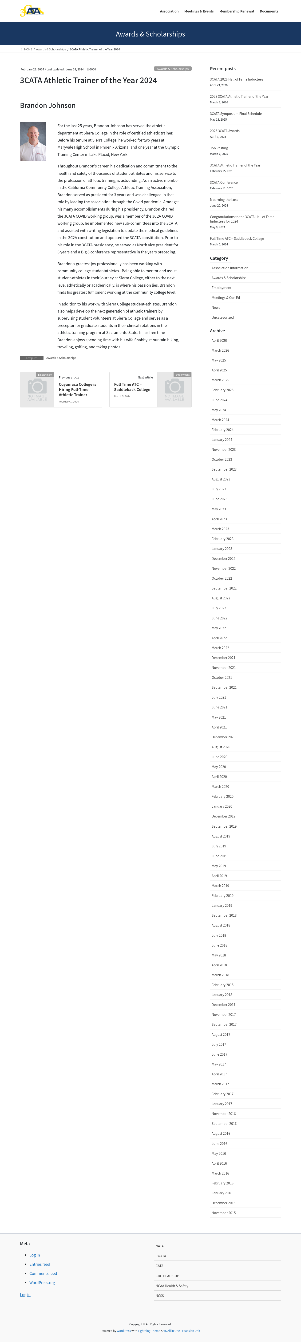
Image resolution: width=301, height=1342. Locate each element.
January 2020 (222, 806)
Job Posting (219, 148)
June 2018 (219, 945)
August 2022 (221, 598)
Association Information (230, 267)
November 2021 (224, 667)
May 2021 (219, 717)
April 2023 (219, 518)
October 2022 (222, 578)
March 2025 (220, 380)
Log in (34, 1255)
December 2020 (223, 737)
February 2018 (223, 984)
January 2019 (222, 905)
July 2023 (219, 489)
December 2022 (223, 558)
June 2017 (219, 1054)
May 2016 (219, 1153)
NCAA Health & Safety (172, 1285)
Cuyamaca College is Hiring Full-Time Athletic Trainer (77, 389)
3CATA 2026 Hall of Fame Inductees (236, 79)
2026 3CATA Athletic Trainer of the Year (239, 96)
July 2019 (219, 846)
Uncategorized (223, 317)
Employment (221, 287)
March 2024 (220, 419)
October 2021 (222, 677)
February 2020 (223, 796)
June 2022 (219, 618)
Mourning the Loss (224, 199)
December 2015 (223, 1202)
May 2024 (219, 409)
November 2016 (224, 1113)
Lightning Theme (149, 1331)
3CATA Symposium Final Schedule (236, 113)
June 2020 (219, 756)
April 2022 (219, 637)
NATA (160, 1246)
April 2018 (219, 965)
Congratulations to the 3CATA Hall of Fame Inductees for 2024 (242, 219)
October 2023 (222, 459)
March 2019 (220, 885)
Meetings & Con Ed (226, 297)
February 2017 (223, 1093)
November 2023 (224, 449)
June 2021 (219, 707)
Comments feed (43, 1273)
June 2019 (219, 856)
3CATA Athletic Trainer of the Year (235, 165)
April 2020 (219, 776)
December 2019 (223, 816)
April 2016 (219, 1163)
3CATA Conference (224, 182)
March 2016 (220, 1173)
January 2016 (222, 1193)
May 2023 (219, 509)
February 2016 (223, 1183)
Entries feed (39, 1264)
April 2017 (219, 1074)
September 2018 (224, 915)
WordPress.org (42, 1282)
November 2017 (224, 1014)
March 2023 (220, 528)
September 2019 (224, 826)
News (216, 307)
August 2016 (221, 1133)
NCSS (160, 1295)
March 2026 (220, 350)
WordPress (124, 1331)
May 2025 (219, 360)
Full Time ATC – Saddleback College (132, 386)
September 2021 (224, 687)
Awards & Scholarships (173, 68)
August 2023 (221, 479)
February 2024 (223, 429)
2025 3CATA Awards (225, 130)
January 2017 (222, 1103)
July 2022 (219, 608)
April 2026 (219, 340)
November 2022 (224, 568)
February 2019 (223, 895)
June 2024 (219, 400)
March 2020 (220, 786)
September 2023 (224, 469)
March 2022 (220, 647)
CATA (159, 1265)
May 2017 (219, 1064)
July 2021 (219, 697)
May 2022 (219, 628)
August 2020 (221, 746)
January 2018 (222, 994)
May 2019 (219, 865)
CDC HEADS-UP (167, 1275)
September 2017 (224, 1024)
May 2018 (219, 955)
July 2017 (219, 1044)
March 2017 (220, 1084)
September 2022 (224, 588)
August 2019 (221, 836)
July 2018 (219, 935)
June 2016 (219, 1143)
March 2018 (220, 974)
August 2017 (221, 1034)
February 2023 (223, 538)
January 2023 (222, 548)
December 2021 (223, 657)
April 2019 (219, 875)
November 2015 (224, 1212)
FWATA (161, 1255)
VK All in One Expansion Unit (181, 1331)
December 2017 (223, 1004)
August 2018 (221, 925)
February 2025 (223, 389)
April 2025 (219, 370)
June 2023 (219, 498)
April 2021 (219, 727)
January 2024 (222, 439)
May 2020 (219, 766)
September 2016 (224, 1123)
